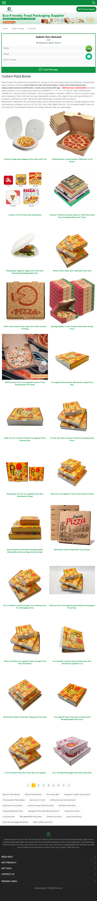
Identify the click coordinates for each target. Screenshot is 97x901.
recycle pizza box (71, 811)
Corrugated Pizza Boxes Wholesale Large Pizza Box (72, 383)
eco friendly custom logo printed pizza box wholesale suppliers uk (72, 662)
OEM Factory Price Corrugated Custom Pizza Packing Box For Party (25, 383)
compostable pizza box (13, 811)
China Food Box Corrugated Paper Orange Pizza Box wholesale (25, 662)
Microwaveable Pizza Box (31, 816)
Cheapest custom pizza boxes (77, 794)
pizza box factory (73, 816)
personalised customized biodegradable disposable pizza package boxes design (25, 551)
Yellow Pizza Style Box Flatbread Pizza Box (72, 271)
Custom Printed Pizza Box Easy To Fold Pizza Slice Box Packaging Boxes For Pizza (72, 216)
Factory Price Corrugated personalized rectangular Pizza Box (72, 606)
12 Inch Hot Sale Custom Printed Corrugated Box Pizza (72, 439)
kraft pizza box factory (12, 805)
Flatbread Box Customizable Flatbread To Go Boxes (72, 160)
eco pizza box (9, 816)
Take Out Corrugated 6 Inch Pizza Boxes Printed (72, 494)
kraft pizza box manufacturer (63, 800)
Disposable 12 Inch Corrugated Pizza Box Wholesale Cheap (25, 495)
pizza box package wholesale (15, 822)
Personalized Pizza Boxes (14, 800)
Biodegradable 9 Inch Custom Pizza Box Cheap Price (72, 327)
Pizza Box (32, 28)
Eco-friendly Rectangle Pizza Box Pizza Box (72, 773)
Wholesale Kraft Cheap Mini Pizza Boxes (72, 550)
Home (5, 28)
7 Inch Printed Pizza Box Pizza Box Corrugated (25, 773)
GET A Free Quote (86, 9)
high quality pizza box (43, 822)
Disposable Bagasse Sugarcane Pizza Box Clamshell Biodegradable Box (24, 272)
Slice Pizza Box (52, 794)
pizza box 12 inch (37, 800)
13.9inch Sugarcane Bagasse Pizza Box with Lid (25, 159)
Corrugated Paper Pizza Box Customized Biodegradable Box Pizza (72, 718)
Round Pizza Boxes (33, 794)
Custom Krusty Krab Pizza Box (40, 805)
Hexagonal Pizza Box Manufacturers (44, 811)
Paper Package (18, 28)
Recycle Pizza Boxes (11, 794)
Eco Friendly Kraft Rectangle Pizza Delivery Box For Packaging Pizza (24, 606)
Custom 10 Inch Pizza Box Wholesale (24, 215)
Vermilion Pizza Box (67, 805)
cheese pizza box (53, 816)
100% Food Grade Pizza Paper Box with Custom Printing (24, 327)
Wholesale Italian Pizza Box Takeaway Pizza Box (25, 717)
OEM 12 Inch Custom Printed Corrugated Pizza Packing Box (25, 439)
